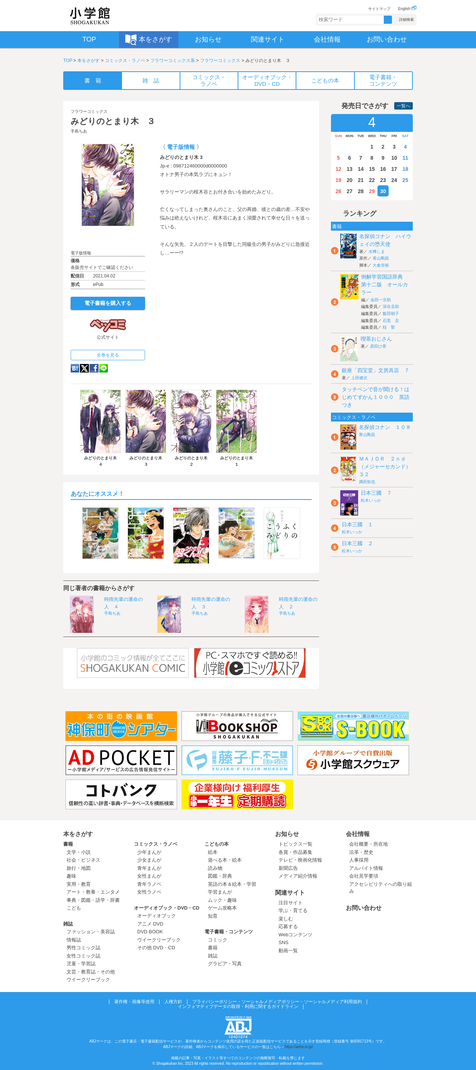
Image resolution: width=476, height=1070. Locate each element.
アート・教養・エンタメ (93, 892)
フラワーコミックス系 (172, 60)
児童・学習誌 (81, 963)
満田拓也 (367, 481)
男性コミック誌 (83, 947)
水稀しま (377, 251)
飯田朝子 (391, 313)
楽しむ (286, 918)
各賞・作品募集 (295, 852)
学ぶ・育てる (293, 910)
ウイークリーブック (88, 979)
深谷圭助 (391, 306)
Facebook (94, 368)
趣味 (71, 876)
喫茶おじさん (376, 339)
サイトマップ (379, 9)
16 (383, 169)
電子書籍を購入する (107, 303)
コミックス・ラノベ (125, 60)
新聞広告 (288, 868)
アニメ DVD (150, 924)
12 (338, 169)
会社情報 (358, 834)
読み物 (215, 868)
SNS (284, 942)
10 (394, 158)
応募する (288, 926)
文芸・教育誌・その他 (91, 972)
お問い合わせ (364, 908)
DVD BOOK (150, 931)
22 (372, 180)
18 (405, 169)
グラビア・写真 (225, 963)
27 (350, 191)
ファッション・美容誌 (91, 931)
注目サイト (291, 902)
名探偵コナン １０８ (385, 427)
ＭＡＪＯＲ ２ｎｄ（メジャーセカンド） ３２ (387, 466)
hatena (75, 368)
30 (383, 191)
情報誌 (74, 940)
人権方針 (173, 1001)
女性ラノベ (149, 892)
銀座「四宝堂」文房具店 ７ (375, 370)
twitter (84, 368)
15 (372, 169)
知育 (213, 916)
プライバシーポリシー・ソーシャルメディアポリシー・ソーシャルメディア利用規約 (277, 1001)
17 (394, 169)
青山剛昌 (381, 258)
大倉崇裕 (381, 265)
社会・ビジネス (83, 860)
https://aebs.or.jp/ (298, 1047)
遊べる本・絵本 (225, 860)
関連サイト (290, 893)
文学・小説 (79, 852)
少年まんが (149, 852)
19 (338, 180)
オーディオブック (156, 915)
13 (350, 169)
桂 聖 (389, 327)
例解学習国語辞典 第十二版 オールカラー (384, 284)
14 (361, 169)
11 (405, 158)
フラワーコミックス (220, 60)
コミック (217, 940)
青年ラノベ (149, 884)
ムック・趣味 (222, 900)
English (407, 9)
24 (394, 180)
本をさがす (88, 60)
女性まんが (149, 876)
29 (372, 191)
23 (383, 180)
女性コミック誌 (83, 956)
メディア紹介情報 (298, 876)
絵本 (213, 852)
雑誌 (68, 924)
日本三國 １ (357, 524)
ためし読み (107, 238)
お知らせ (287, 834)
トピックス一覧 (295, 844)
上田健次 (359, 377)
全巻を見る (108, 355)
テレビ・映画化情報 (300, 860)
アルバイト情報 (366, 868)
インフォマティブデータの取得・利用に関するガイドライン (238, 1006)
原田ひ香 (378, 346)
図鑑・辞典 (220, 876)
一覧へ (403, 105)
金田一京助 (380, 299)
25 (405, 180)
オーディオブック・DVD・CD (166, 908)
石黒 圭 (391, 320)
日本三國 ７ (376, 493)
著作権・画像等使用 (134, 1001)
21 (361, 180)
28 (361, 191)
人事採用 (359, 860)
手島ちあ (79, 131)
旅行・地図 (79, 868)
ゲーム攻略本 (222, 908)
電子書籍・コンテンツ (229, 931)
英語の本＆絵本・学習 (232, 884)
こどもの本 (217, 844)
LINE (103, 368)
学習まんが (222, 892)
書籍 (68, 844)
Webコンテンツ (296, 934)
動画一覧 (288, 950)
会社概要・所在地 (368, 844)
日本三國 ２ (357, 543)
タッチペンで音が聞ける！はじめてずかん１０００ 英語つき (375, 397)
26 (338, 191)
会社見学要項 (363, 876)
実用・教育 (79, 884)
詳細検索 (406, 19)
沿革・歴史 (361, 852)
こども (74, 908)
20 (350, 180)
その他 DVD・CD (156, 947)
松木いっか (371, 500)
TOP (67, 60)
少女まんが (149, 860)
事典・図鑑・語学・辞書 (93, 900)
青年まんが (149, 868)
